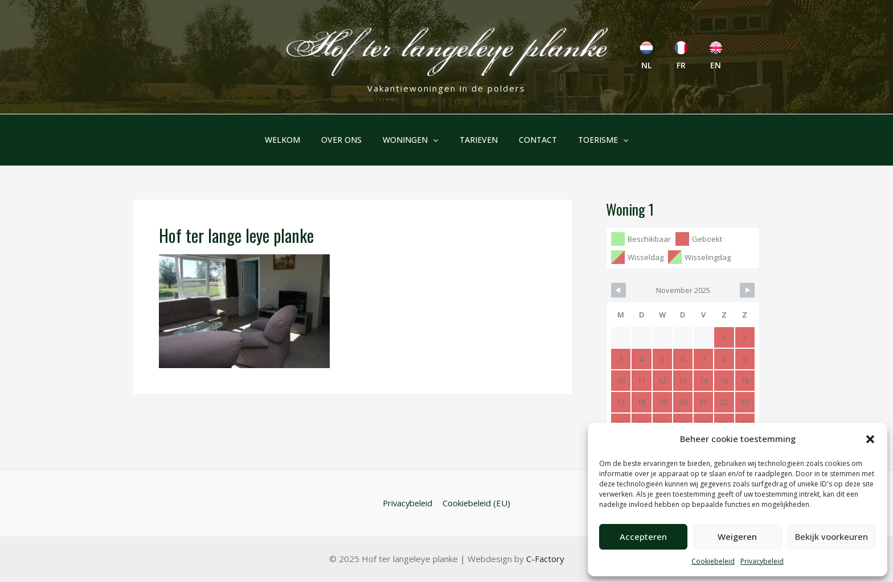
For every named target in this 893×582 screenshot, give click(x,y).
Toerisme (590, 140)
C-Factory (544, 559)
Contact (530, 139)
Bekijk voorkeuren (831, 536)
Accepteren (643, 536)
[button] (870, 439)
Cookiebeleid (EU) (476, 503)
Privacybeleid (762, 561)
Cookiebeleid (713, 561)
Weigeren (737, 536)
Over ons (349, 139)
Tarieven (476, 139)
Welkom (295, 139)
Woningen (413, 140)
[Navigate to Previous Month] (618, 290)
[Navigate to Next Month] (747, 290)
